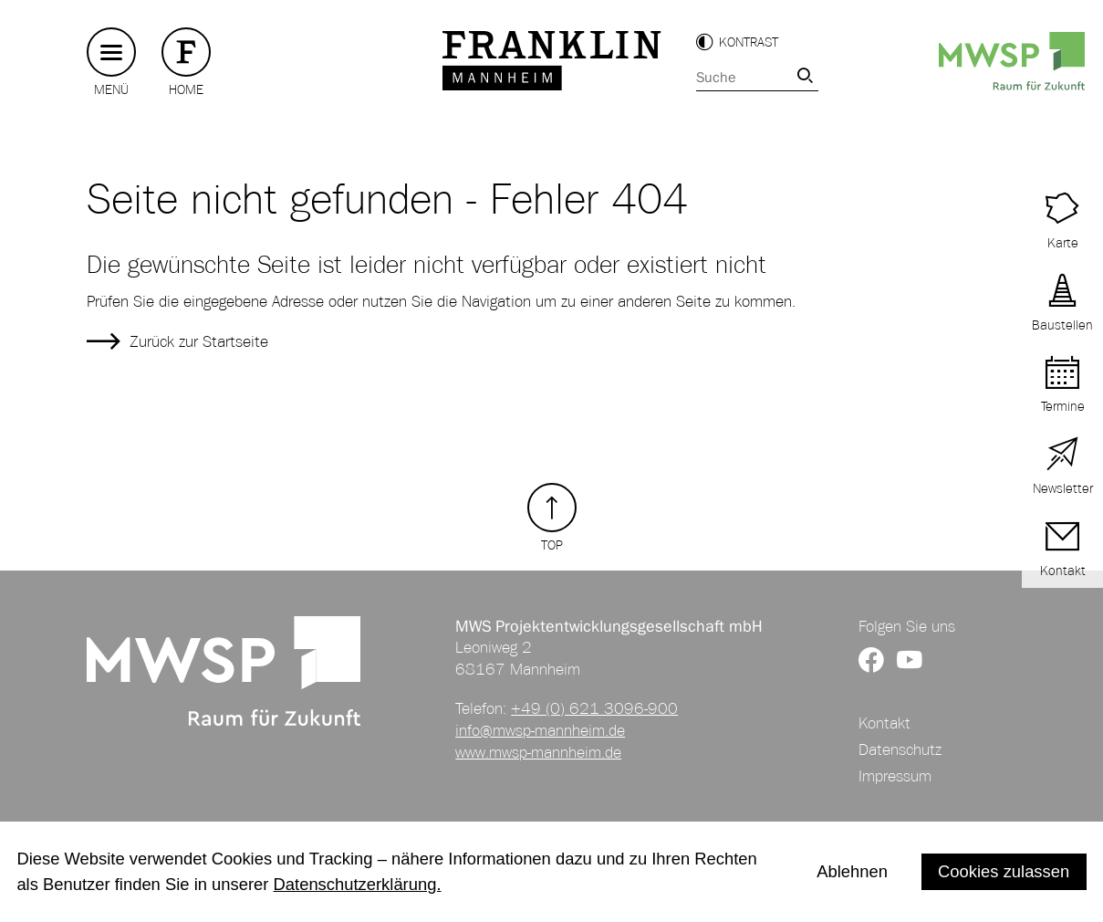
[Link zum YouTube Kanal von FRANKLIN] (909, 661)
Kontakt (884, 723)
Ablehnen (852, 871)
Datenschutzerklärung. (358, 884)
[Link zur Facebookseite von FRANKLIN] (871, 661)
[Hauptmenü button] (111, 52)
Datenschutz (900, 749)
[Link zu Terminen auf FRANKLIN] (1062, 221)
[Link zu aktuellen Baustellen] (1062, 303)
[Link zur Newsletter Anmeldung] (1062, 467)
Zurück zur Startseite (199, 341)
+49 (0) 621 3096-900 (594, 708)
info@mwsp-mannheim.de (540, 730)
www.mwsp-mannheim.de (538, 752)
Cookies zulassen (1003, 871)
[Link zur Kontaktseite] (1062, 549)
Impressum (894, 776)
